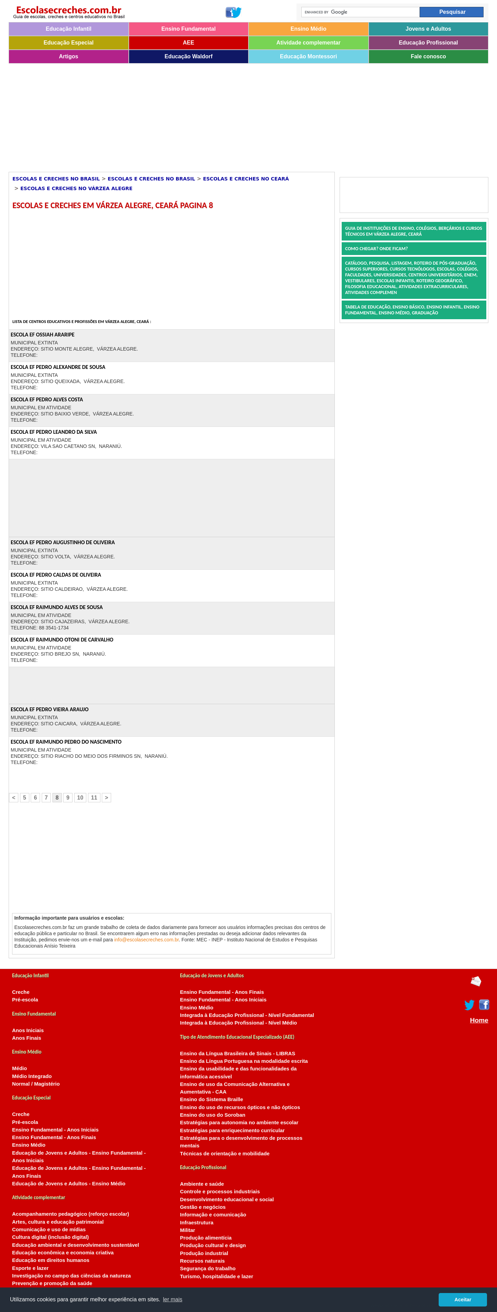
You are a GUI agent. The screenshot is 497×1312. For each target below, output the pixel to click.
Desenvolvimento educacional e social (227, 1199)
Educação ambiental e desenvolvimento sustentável (75, 1245)
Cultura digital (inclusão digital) (50, 1237)
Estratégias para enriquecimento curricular (232, 1130)
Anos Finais (26, 1038)
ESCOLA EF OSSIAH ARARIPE (43, 334)
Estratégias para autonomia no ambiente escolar (239, 1122)
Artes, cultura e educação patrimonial (58, 1222)
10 (80, 798)
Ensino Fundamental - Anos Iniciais (55, 1130)
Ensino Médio (309, 29)
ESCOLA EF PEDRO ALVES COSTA (47, 399)
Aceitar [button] (463, 1299)
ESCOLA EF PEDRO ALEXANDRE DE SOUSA (58, 367)
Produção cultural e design (213, 1245)
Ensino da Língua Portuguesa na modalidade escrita (244, 1061)
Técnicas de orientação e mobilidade (225, 1153)
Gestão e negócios (203, 1207)
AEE (188, 43)
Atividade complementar (308, 43)
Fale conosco (428, 56)
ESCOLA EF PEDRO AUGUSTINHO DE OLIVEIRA (63, 542)
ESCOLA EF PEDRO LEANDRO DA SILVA (54, 432)
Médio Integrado (32, 1076)
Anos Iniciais (28, 1030)
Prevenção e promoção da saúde (52, 1283)
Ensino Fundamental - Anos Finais (54, 1137)
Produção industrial (204, 1253)
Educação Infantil (68, 29)
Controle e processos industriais (220, 1191)
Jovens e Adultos (428, 29)
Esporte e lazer (30, 1268)
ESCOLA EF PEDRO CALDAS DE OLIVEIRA (56, 574)
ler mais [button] (172, 1299)
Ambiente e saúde (202, 1184)
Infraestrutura (197, 1222)
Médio (19, 1068)
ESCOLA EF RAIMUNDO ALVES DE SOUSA (57, 607)
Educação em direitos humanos (50, 1260)
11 (94, 798)
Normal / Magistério (36, 1084)
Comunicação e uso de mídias (49, 1229)
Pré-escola (25, 999)
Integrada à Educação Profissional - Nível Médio (238, 1023)
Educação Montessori (308, 56)
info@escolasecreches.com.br (146, 939)
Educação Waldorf (189, 56)
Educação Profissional (428, 43)
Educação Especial (68, 43)
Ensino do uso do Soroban (212, 1115)
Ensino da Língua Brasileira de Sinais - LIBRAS (237, 1053)
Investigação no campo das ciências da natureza (71, 1276)
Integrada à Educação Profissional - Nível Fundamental (247, 1015)
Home (479, 1020)
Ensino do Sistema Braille (211, 1099)
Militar (187, 1230)
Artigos (68, 56)
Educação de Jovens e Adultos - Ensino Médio (68, 1183)
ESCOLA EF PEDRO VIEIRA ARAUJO (49, 709)
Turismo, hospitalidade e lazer (216, 1276)
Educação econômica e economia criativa (63, 1252)
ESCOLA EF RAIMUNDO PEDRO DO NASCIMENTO (66, 741)
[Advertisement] (216, 115)
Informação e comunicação (213, 1214)
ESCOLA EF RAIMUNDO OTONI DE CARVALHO (62, 639)
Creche (20, 992)
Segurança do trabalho (208, 1268)
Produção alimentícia (206, 1238)
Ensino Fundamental (189, 29)
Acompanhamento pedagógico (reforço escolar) (70, 1214)
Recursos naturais (202, 1261)
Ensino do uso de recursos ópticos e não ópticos (240, 1107)
